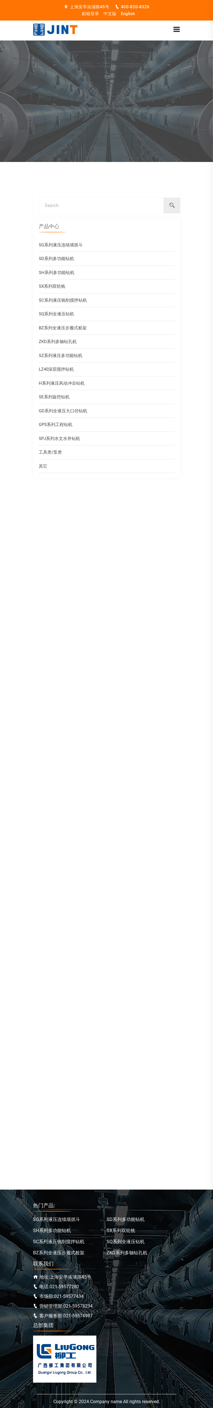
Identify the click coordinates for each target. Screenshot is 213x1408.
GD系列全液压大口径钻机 (63, 412)
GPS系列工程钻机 (55, 426)
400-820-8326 (132, 6)
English (128, 13)
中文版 (110, 13)
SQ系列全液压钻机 (56, 315)
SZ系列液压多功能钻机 (60, 357)
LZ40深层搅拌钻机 (56, 371)
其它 (43, 467)
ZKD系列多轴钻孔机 (58, 343)
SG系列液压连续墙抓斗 (61, 246)
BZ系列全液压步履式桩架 (63, 329)
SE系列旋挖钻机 (54, 398)
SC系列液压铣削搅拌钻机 (63, 302)
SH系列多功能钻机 (56, 274)
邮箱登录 (90, 13)
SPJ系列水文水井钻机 (59, 440)
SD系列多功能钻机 (56, 260)
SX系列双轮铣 (52, 288)
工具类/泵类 (50, 454)
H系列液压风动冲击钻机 (62, 384)
